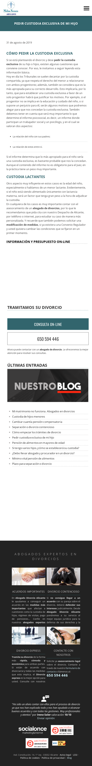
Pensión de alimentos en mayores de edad (38, 443)
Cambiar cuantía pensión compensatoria (37, 422)
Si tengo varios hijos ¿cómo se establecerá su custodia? (45, 448)
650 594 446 (48, 339)
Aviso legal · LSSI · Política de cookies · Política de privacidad (49, 756)
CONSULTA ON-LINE (48, 324)
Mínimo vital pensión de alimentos (33, 458)
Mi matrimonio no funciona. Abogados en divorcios (43, 411)
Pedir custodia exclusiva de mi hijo (33, 437)
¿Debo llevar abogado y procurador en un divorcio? (43, 453)
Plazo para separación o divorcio (32, 464)
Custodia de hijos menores (28, 416)
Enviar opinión (46, 718)
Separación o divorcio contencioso (33, 427)
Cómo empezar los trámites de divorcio (36, 432)
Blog (69, 757)
